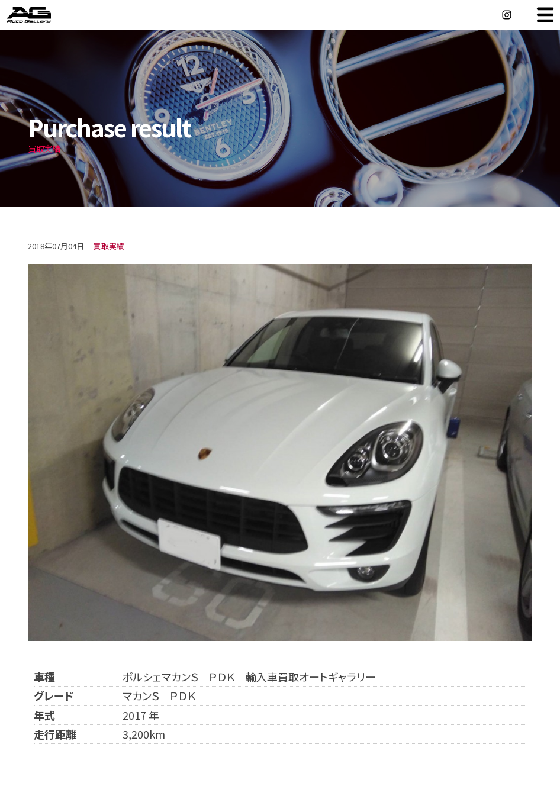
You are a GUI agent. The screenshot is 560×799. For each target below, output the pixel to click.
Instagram (506, 15)
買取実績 (109, 246)
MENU (545, 15)
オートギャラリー (41, 15)
